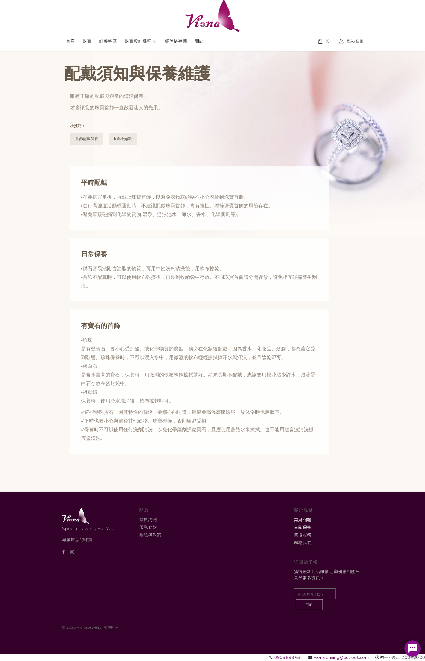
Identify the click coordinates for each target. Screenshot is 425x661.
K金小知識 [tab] (124, 139)
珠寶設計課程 (137, 41)
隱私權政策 (150, 535)
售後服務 (302, 535)
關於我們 (148, 520)
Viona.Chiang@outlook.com (341, 657)
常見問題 (302, 520)
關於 (199, 41)
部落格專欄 (176, 41)
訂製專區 (108, 41)
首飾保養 (302, 527)
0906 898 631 (288, 657)
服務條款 (148, 527)
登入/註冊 (351, 41)
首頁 (70, 41)
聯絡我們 (302, 543)
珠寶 (86, 41)
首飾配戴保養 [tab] (87, 139)
